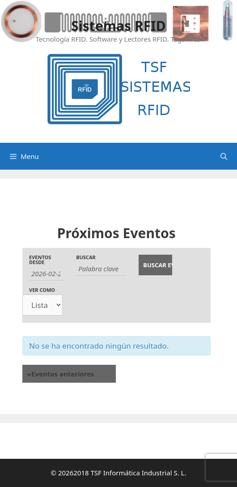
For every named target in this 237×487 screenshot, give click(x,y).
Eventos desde (40, 260)
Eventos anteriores (60, 373)
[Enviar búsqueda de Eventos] (155, 265)
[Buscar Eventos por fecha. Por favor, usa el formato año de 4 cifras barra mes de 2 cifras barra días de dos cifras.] (46, 274)
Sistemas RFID (118, 26)
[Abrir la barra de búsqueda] (224, 156)
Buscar (86, 257)
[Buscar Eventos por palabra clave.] (100, 269)
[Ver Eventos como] (42, 305)
